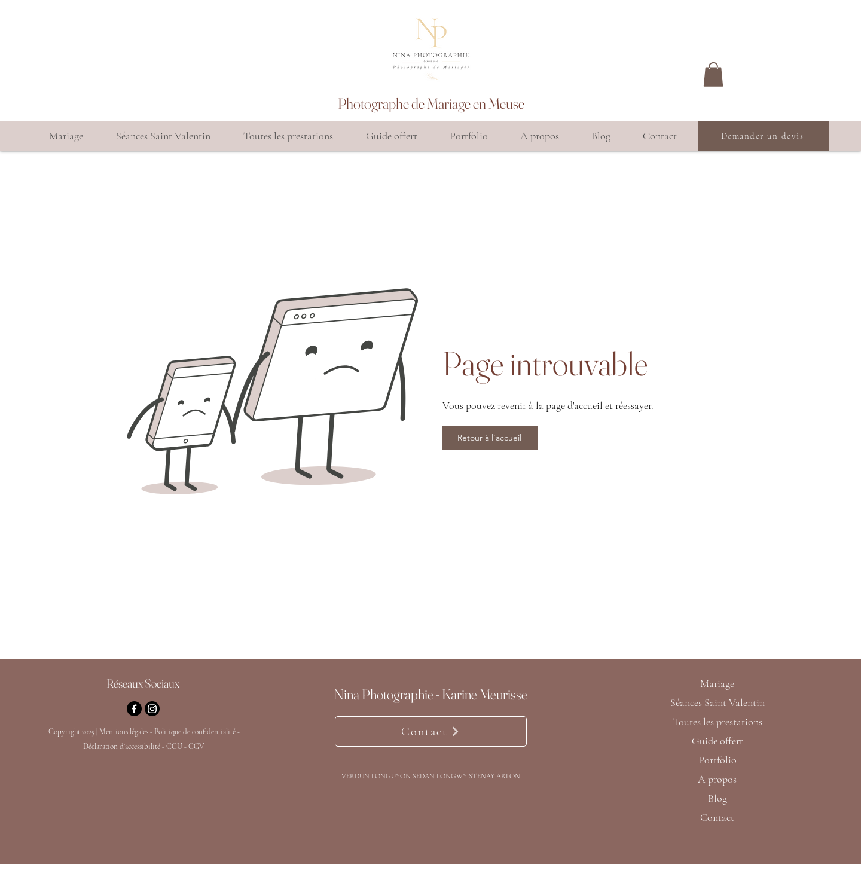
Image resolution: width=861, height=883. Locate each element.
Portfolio (717, 759)
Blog (717, 798)
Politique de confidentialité (195, 732)
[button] (713, 74)
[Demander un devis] (763, 136)
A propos (717, 779)
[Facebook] (134, 708)
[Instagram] (152, 708)
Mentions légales (123, 732)
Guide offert (717, 740)
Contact (717, 817)
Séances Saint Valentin (717, 702)
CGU (174, 746)
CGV (196, 746)
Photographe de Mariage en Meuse (431, 103)
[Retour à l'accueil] (490, 438)
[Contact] (431, 731)
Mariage (717, 683)
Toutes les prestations (717, 721)
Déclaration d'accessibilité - (124, 746)
